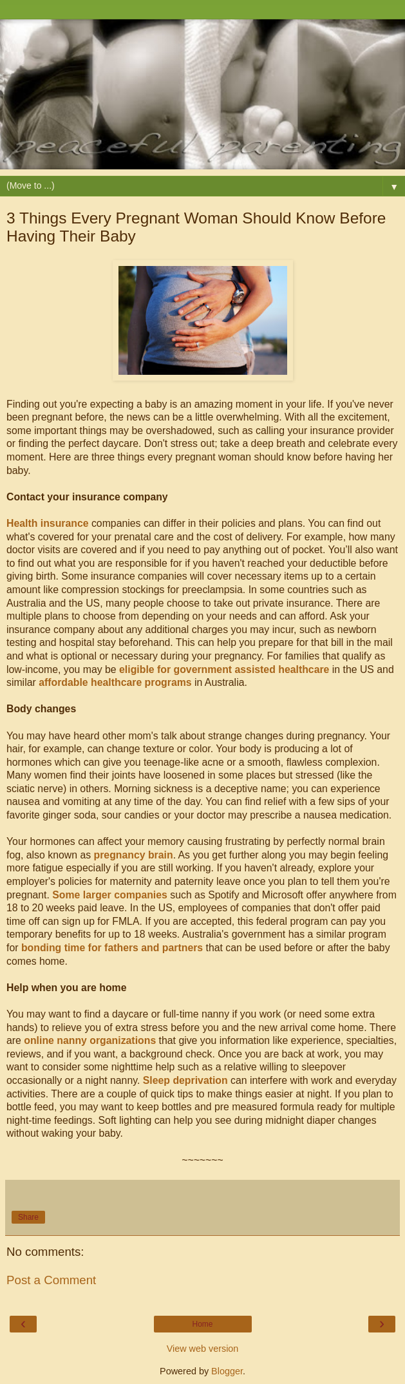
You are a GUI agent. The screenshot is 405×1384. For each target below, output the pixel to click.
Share (28, 1217)
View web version (203, 1348)
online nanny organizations (90, 1040)
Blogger (227, 1371)
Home (202, 1324)
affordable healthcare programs (115, 682)
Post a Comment (51, 1280)
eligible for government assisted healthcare (224, 669)
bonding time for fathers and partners (112, 947)
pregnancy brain (133, 854)
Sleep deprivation (185, 1080)
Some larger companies (109, 894)
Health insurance (47, 523)
